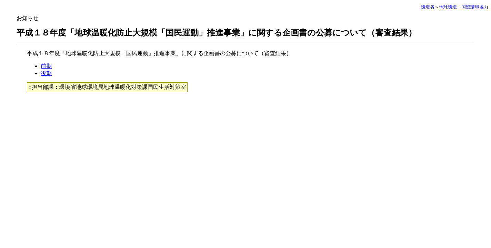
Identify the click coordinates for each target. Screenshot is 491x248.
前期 (46, 66)
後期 (46, 73)
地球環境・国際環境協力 (463, 7)
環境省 (427, 7)
